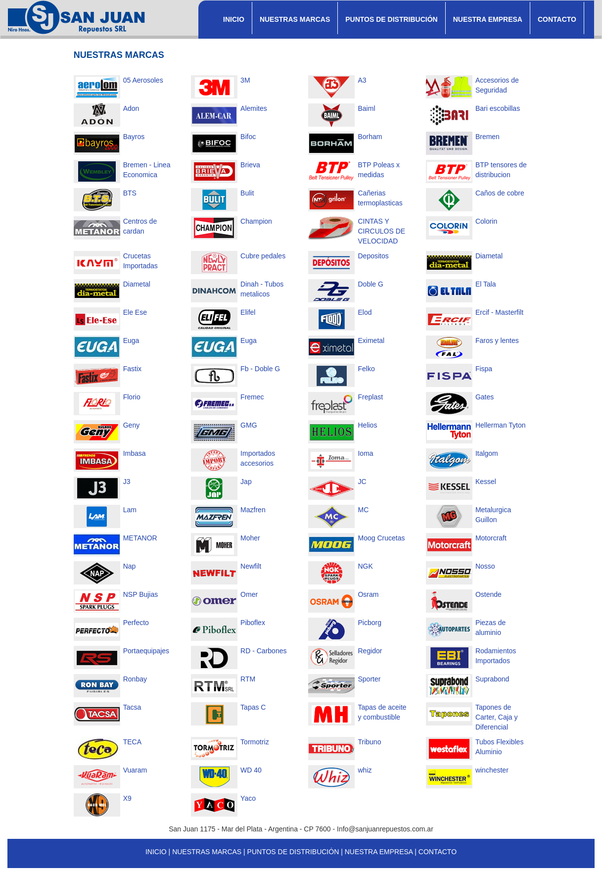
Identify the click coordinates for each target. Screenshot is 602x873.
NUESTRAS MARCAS (295, 19)
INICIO (233, 19)
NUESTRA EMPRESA (487, 19)
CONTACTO (557, 19)
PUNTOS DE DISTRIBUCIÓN (391, 19)
